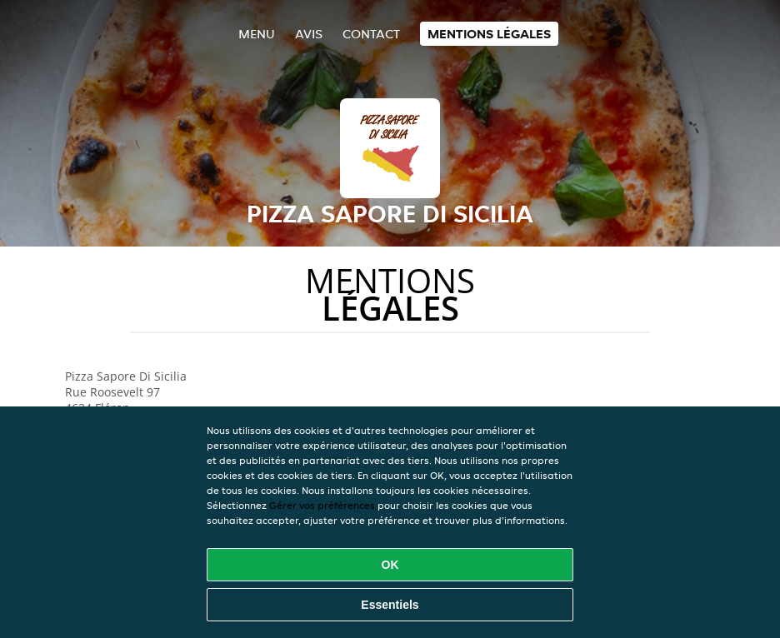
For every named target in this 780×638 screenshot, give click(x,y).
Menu (256, 33)
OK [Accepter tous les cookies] (390, 564)
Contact (371, 33)
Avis (308, 33)
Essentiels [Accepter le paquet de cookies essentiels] (389, 604)
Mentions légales (489, 33)
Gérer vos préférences (322, 505)
